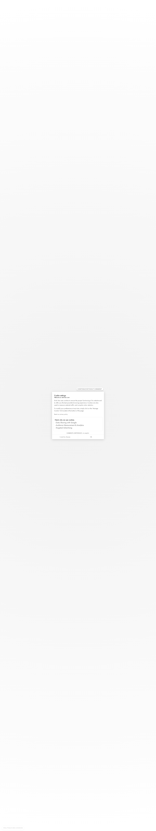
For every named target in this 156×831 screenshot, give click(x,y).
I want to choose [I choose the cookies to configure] (65, 437)
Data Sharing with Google (66, 422)
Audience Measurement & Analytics (70, 425)
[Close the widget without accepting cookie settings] (89, 389)
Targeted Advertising (64, 427)
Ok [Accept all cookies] (91, 437)
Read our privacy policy (61, 414)
